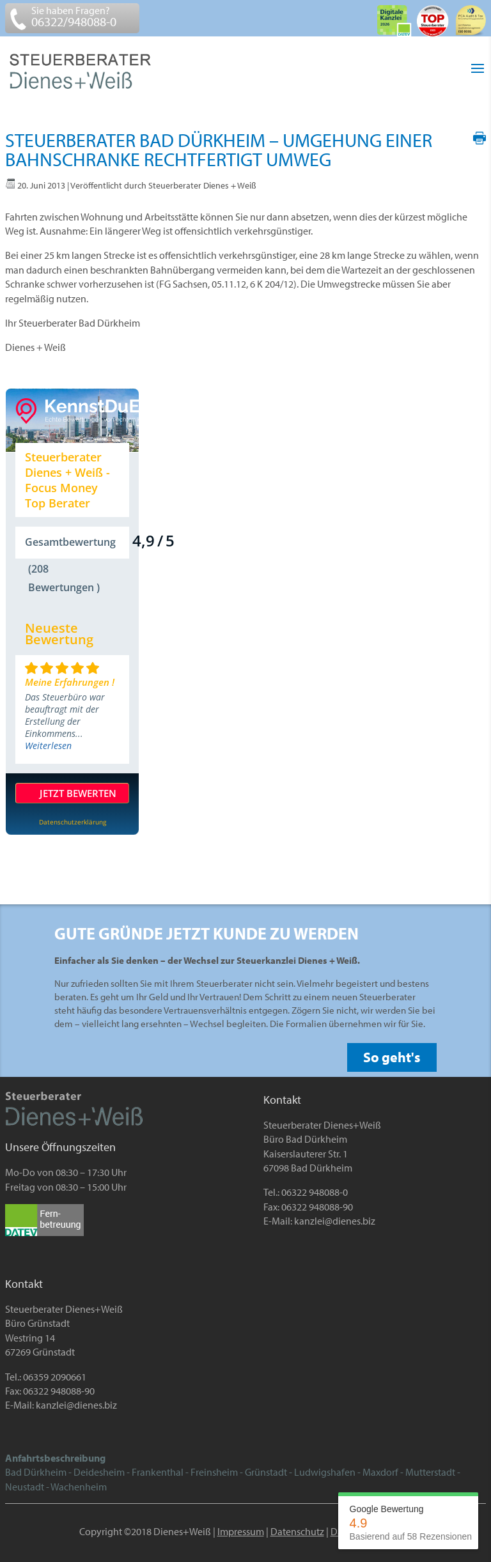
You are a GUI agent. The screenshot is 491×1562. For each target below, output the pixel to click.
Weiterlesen (48, 745)
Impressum (240, 1531)
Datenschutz (297, 1531)
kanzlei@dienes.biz (334, 1220)
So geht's (392, 1057)
